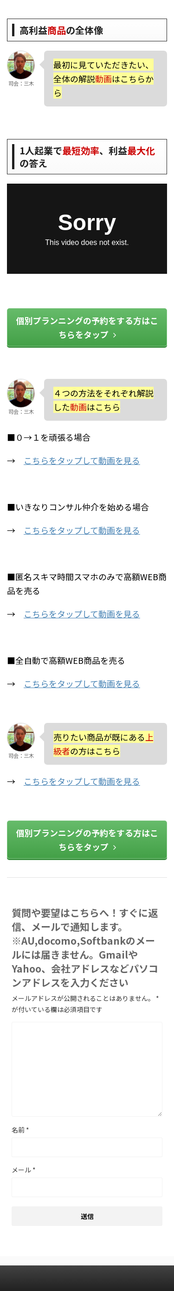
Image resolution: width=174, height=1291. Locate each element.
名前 (20, 1129)
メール (24, 1169)
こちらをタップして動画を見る (82, 460)
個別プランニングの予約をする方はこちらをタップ (87, 327)
